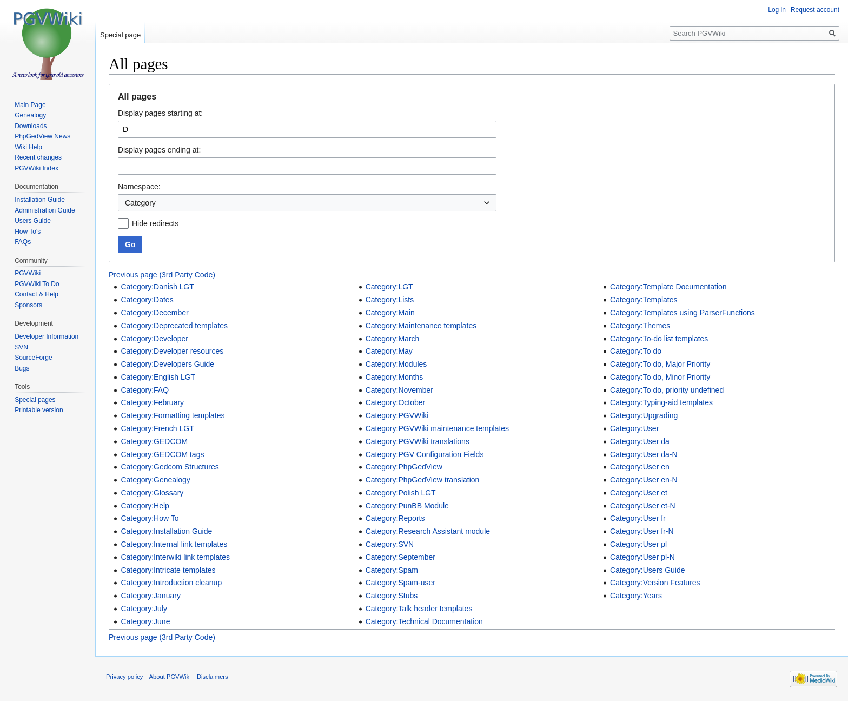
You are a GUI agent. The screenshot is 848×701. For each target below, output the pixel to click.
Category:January (151, 595)
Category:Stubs (392, 595)
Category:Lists (390, 299)
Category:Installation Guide (166, 531)
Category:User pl (638, 544)
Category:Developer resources (172, 351)
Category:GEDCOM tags (162, 454)
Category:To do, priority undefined (667, 390)
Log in (777, 10)
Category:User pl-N (642, 557)
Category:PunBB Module (407, 505)
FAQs (23, 242)
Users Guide (33, 220)
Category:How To (149, 518)
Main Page (30, 105)
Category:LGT (389, 286)
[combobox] (307, 202)
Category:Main (390, 312)
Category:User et (638, 492)
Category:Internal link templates (174, 544)
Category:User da (640, 441)
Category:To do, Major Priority (660, 364)
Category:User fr (638, 518)
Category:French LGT (157, 428)
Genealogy (30, 115)
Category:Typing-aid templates (661, 402)
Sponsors (28, 305)
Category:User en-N (644, 479)
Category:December (154, 312)
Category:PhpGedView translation (423, 479)
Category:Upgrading (644, 415)
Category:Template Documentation (668, 286)
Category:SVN (390, 544)
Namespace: (139, 186)
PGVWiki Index (36, 168)
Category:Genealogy (155, 479)
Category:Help (145, 505)
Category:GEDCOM (154, 441)
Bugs (22, 368)
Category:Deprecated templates (174, 325)
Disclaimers (212, 676)
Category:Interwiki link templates (175, 557)
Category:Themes (640, 325)
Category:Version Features (655, 582)
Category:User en (640, 466)
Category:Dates (147, 299)
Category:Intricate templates (168, 570)
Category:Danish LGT (157, 286)
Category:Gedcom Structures (169, 466)
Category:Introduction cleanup (171, 582)
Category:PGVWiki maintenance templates (437, 428)
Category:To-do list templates (659, 338)
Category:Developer (154, 338)
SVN (21, 347)
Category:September (400, 557)
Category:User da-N (644, 454)
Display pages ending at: (159, 150)
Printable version (39, 410)
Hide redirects (155, 223)
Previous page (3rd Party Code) (162, 274)
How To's (28, 231)
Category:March (393, 338)
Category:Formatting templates (172, 415)
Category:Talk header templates (419, 608)
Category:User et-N (642, 505)
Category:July (144, 608)
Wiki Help (28, 147)
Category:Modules (396, 364)
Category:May (389, 351)
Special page (120, 35)
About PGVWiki (170, 676)
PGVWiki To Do (37, 284)
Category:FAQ (145, 390)
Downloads (31, 126)
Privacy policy (124, 676)
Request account (815, 10)
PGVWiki (28, 273)
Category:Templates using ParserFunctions (682, 312)
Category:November (399, 390)
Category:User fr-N (641, 531)
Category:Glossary (152, 492)
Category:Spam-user (400, 582)
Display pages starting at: (160, 113)
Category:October (396, 402)
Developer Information (46, 336)
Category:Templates (644, 299)
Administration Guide (45, 210)
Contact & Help (36, 294)
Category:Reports (395, 518)
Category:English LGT (158, 377)
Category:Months (394, 377)
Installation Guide (40, 199)
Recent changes (38, 157)
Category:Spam (392, 570)
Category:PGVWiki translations (417, 441)
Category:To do (635, 351)
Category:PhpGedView (404, 466)
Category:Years (636, 595)
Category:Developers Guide (167, 364)
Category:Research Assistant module (428, 531)
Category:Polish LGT (401, 492)
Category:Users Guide (647, 570)
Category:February (152, 402)
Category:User (634, 428)
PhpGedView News (42, 136)
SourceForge (33, 357)
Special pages (35, 400)
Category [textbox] (140, 203)
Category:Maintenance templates (421, 325)
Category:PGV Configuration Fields (425, 454)
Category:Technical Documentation (424, 621)
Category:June (145, 621)
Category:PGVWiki (397, 415)
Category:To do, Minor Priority (660, 377)
